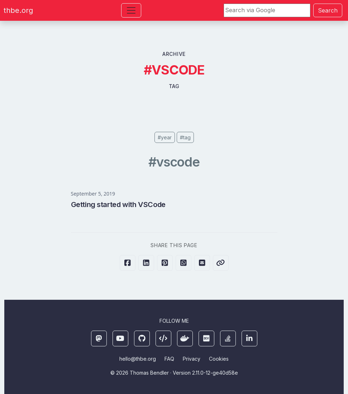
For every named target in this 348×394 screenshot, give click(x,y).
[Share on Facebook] (127, 263)
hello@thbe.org (137, 359)
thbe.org (18, 10)
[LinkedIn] (249, 338)
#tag (185, 137)
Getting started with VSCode (118, 204)
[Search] (267, 10)
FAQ (169, 359)
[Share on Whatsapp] (183, 263)
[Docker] (185, 338)
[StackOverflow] (228, 338)
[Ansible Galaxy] (163, 338)
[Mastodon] (99, 338)
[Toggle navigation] (131, 10)
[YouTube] (120, 338)
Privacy (191, 359)
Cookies (219, 359)
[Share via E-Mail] (202, 263)
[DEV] (206, 338)
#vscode (174, 162)
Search (328, 10)
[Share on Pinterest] (165, 263)
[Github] (142, 338)
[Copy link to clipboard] (221, 263)
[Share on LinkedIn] (146, 263)
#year (165, 137)
